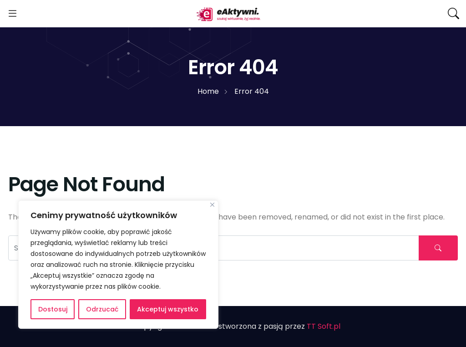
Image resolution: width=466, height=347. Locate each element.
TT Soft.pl (323, 326)
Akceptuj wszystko (167, 309)
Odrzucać (102, 309)
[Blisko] (212, 205)
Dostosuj (52, 309)
